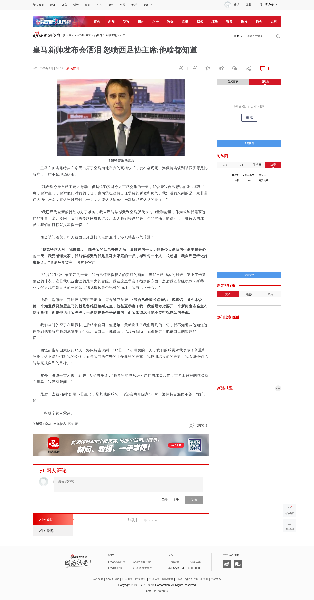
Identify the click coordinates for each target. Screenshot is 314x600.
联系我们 (140, 579)
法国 (237, 180)
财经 (76, 4)
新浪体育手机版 (143, 568)
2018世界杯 (84, 35)
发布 (194, 499)
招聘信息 (154, 579)
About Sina (113, 579)
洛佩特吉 (59, 424)
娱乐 (88, 4)
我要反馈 (201, 425)
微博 (221, 68)
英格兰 (262, 174)
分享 (248, 68)
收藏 (207, 68)
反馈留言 (174, 562)
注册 (248, 4)
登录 (164, 499)
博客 (111, 4)
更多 (148, 4)
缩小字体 (180, 68)
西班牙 (98, 35)
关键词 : (39, 424)
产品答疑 (216, 579)
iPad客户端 (115, 568)
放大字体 (194, 68)
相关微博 (46, 531)
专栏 (134, 4)
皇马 (48, 424)
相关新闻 (46, 520)
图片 (122, 4)
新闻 (53, 4)
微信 (234, 68)
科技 (99, 4)
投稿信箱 (195, 562)
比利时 (236, 174)
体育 (64, 4)
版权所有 (163, 591)
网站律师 (167, 579)
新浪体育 (68, 35)
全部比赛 (249, 143)
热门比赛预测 (228, 317)
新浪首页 (38, 4)
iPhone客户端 (116, 562)
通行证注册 (201, 579)
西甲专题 (111, 35)
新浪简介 (97, 579)
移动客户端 (268, 4)
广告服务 (127, 579)
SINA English (184, 579)
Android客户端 (142, 562)
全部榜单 (249, 274)
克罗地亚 (263, 180)
